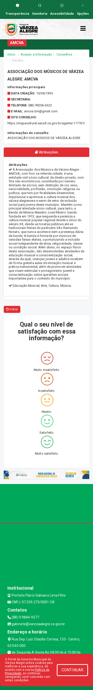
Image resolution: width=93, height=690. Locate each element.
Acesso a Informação (36, 54)
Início (11, 54)
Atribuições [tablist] (46, 152)
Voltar (12, 309)
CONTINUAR (72, 670)
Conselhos (64, 54)
